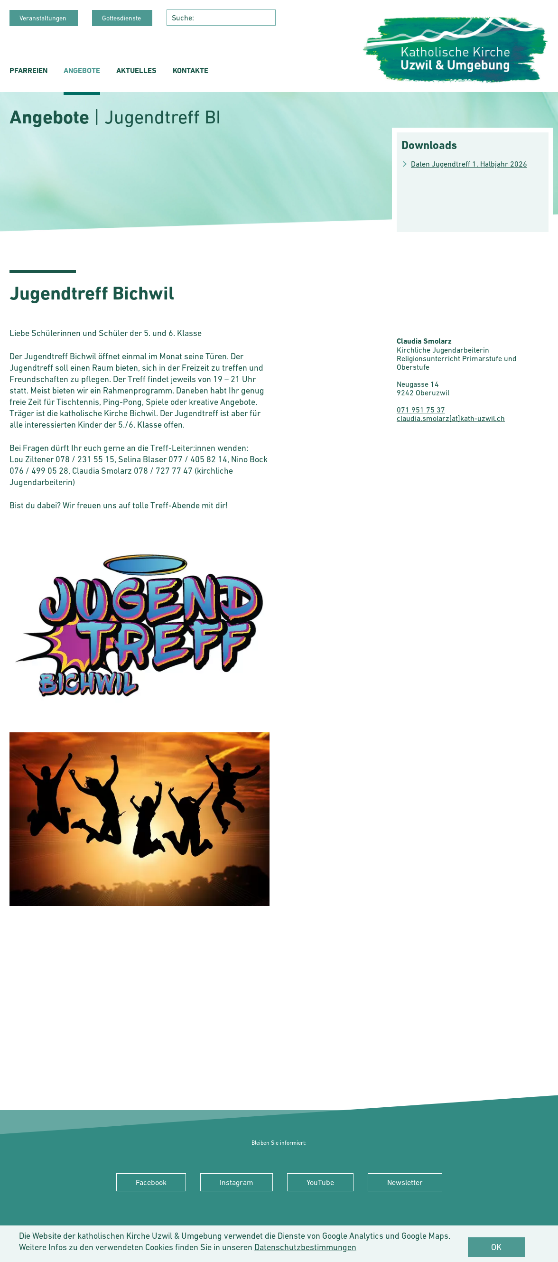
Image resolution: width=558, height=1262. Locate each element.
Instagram (236, 1182)
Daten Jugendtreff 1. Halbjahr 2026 (469, 163)
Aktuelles (136, 70)
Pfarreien (28, 70)
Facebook (151, 1182)
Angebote (82, 70)
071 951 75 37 (421, 409)
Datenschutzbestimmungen (305, 1247)
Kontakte (190, 70)
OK (496, 1247)
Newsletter (405, 1182)
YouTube (320, 1182)
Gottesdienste (122, 18)
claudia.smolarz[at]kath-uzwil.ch (451, 418)
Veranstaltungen (43, 18)
